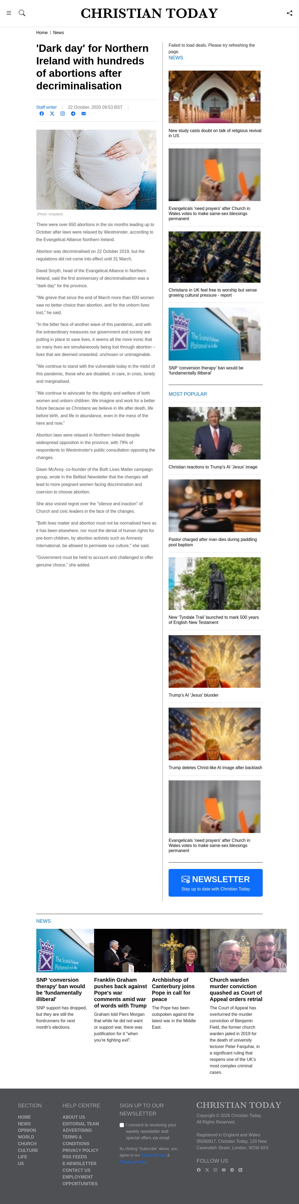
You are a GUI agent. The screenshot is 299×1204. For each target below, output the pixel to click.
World (26, 1137)
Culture (28, 1150)
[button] (9, 14)
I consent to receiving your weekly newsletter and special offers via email (151, 1131)
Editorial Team (81, 1123)
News (58, 32)
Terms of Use (153, 1155)
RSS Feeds (75, 1157)
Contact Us (77, 1170)
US (21, 1163)
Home (42, 32)
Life (22, 1157)
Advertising (77, 1130)
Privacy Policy (81, 1150)
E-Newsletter (80, 1163)
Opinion (27, 1130)
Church (27, 1143)
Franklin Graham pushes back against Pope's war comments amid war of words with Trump (120, 993)
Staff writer (46, 107)
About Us (74, 1117)
